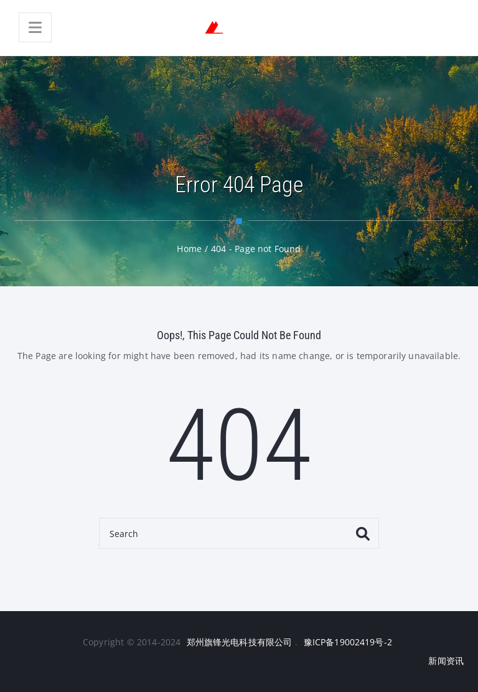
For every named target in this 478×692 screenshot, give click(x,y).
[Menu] (35, 27)
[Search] (239, 533)
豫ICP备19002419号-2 (348, 642)
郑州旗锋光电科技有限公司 (240, 642)
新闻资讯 (446, 660)
